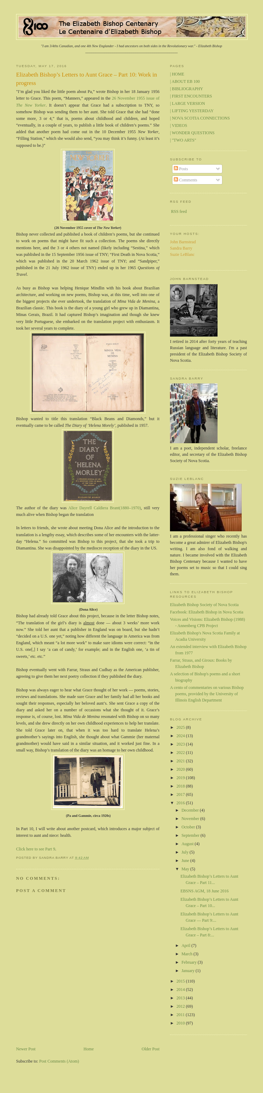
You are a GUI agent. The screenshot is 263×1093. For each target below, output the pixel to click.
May (186, 869)
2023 (181, 744)
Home (89, 1049)
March (187, 953)
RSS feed (179, 211)
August (188, 843)
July (186, 852)
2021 (181, 760)
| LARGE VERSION (187, 103)
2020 (181, 769)
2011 (181, 1014)
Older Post (150, 1049)
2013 (181, 997)
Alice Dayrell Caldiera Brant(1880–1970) (104, 507)
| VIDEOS (178, 125)
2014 (181, 989)
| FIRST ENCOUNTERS (191, 96)
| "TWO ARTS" (183, 140)
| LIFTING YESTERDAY (192, 110)
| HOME (177, 74)
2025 (181, 727)
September (191, 835)
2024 (181, 735)
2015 (181, 981)
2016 (181, 802)
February (190, 962)
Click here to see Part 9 (35, 849)
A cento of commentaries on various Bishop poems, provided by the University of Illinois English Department (207, 694)
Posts (181, 168)
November (191, 818)
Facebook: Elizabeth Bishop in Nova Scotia (206, 612)
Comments (185, 180)
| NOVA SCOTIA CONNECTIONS (200, 118)
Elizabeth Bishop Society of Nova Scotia (204, 604)
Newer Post (26, 1049)
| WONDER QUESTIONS (192, 132)
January (189, 970)
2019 (181, 777)
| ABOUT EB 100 (185, 81)
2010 (181, 1023)
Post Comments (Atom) (59, 1061)
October (189, 827)
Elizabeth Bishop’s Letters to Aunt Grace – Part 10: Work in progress (86, 78)
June (186, 860)
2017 (181, 794)
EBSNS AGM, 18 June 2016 (204, 891)
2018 (181, 786)
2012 (181, 1006)
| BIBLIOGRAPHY (186, 88)
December (191, 810)
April (186, 945)
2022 (181, 752)
